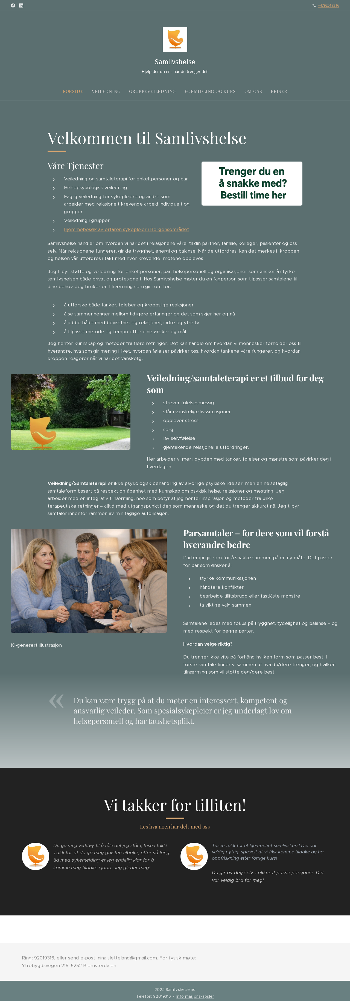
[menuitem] (75, 91)
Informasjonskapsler (195, 996)
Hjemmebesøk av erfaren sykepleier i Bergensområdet (126, 229)
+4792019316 (328, 5)
